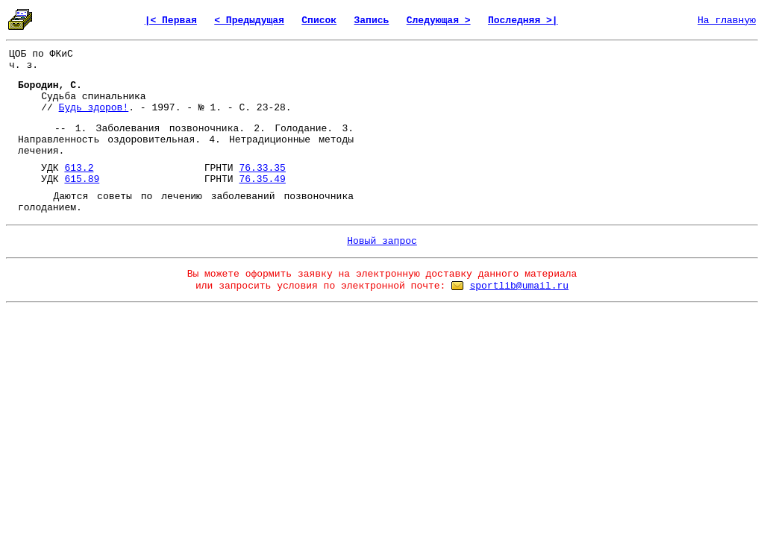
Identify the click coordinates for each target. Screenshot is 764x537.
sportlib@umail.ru (519, 286)
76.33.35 (262, 168)
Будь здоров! (94, 107)
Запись (371, 20)
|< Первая (171, 20)
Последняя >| (523, 20)
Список (318, 20)
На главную (727, 20)
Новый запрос (382, 241)
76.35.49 (262, 179)
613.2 (78, 168)
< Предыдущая (249, 20)
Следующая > (439, 20)
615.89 (81, 179)
